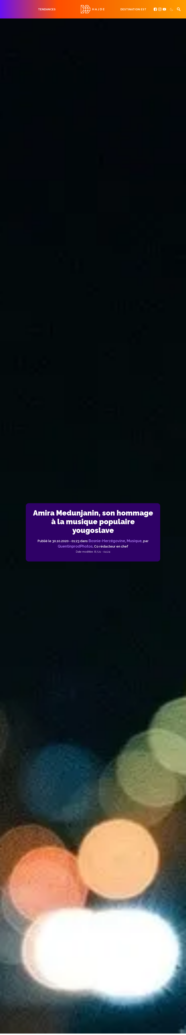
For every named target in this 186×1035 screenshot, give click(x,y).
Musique (134, 541)
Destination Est (133, 9)
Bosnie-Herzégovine (106, 541)
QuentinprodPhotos (75, 546)
